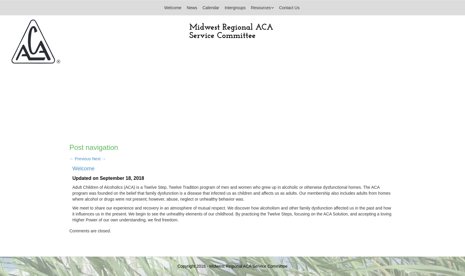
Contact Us (289, 7)
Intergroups (235, 7)
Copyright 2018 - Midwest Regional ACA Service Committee (232, 266)
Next (99, 158)
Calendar (211, 7)
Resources (261, 7)
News (192, 7)
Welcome (172, 7)
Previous (80, 158)
